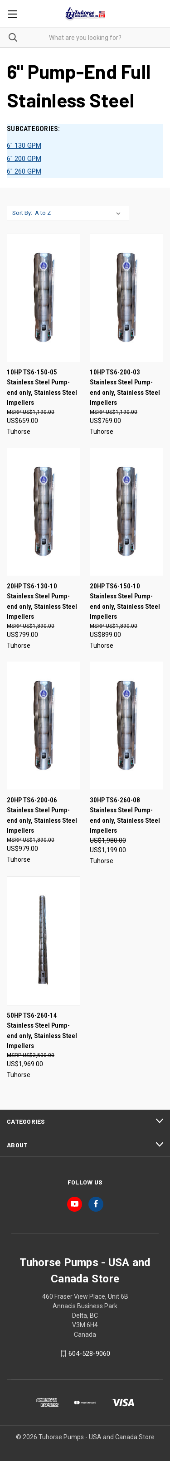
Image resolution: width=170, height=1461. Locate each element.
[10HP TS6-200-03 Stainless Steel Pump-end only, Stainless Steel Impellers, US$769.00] (126, 297)
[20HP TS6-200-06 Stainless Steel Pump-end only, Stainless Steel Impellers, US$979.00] (43, 725)
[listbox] (80, 213)
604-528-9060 (89, 1353)
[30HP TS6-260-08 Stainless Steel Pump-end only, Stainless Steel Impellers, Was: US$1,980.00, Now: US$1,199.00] (126, 725)
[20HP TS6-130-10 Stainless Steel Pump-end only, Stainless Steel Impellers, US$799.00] (43, 511)
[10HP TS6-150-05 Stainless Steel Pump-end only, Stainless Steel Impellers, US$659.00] (43, 297)
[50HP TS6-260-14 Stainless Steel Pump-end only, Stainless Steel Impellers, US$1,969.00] (43, 941)
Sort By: (22, 212)
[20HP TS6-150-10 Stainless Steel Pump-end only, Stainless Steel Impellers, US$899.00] (126, 511)
